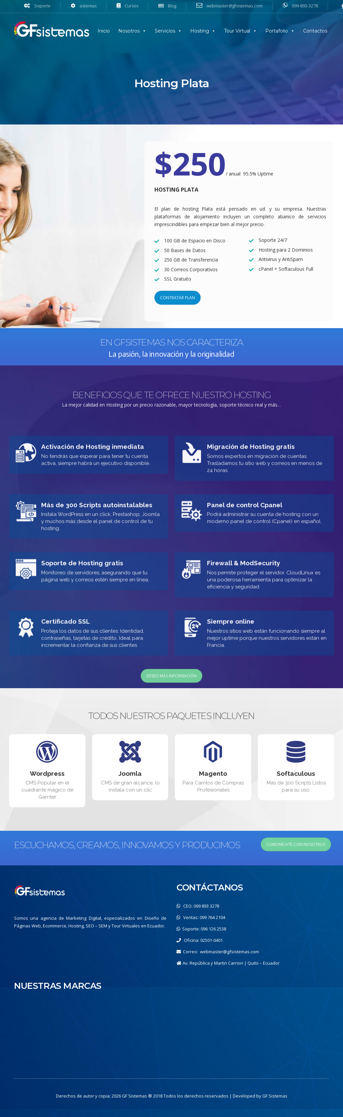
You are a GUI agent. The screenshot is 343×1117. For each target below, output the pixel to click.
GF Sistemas (274, 1096)
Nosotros (129, 31)
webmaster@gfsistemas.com (229, 952)
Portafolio (276, 31)
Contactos (315, 31)
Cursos (131, 6)
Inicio (103, 31)
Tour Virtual (237, 31)
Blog (172, 6)
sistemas (87, 6)
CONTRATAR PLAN (177, 307)
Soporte (42, 6)
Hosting (199, 31)
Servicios (165, 31)
